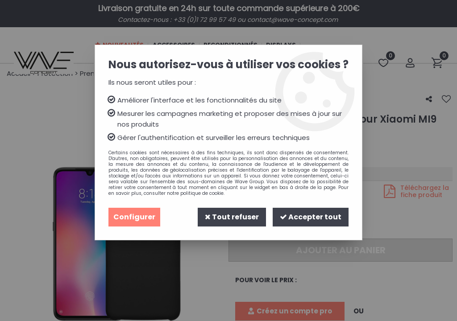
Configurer (134, 217)
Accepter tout (310, 217)
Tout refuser (232, 217)
